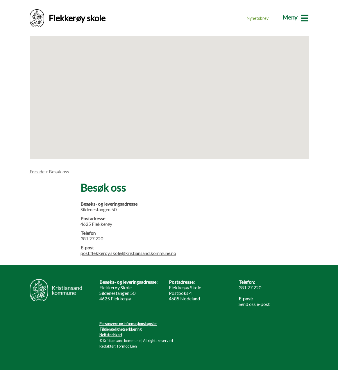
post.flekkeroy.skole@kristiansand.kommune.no (128, 253)
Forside (37, 171)
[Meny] (295, 17)
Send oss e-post (254, 304)
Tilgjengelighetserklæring (120, 329)
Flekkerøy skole (67, 18)
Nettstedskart (110, 334)
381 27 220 (250, 287)
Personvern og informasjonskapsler (128, 323)
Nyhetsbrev (258, 18)
